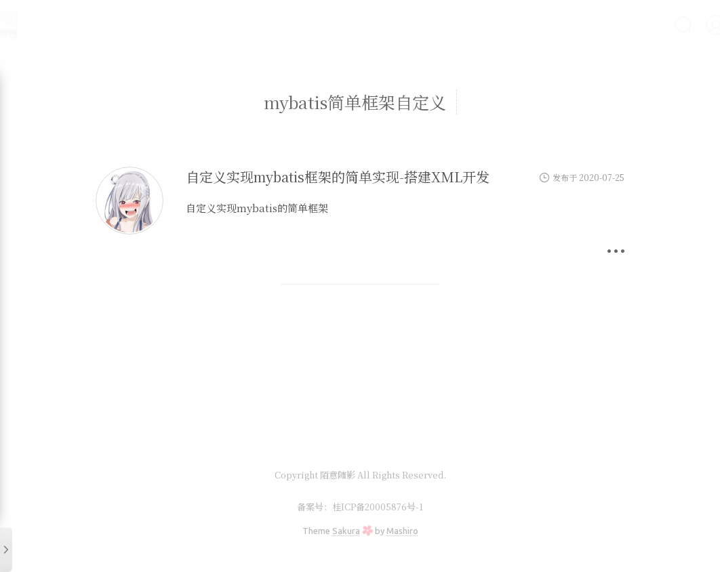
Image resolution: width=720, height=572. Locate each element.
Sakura (346, 530)
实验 (355, 25)
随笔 (396, 25)
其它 (436, 25)
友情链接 (488, 25)
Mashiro (402, 530)
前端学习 (303, 25)
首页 (190, 25)
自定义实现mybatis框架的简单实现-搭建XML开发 (337, 176)
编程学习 (241, 25)
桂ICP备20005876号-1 (377, 506)
